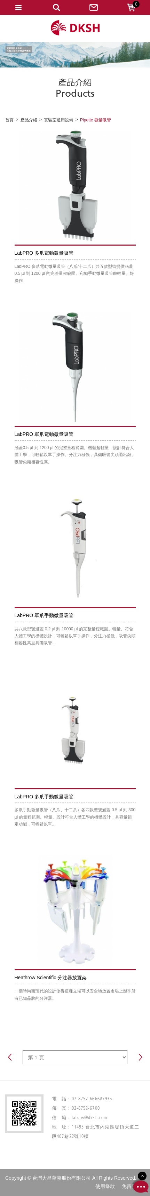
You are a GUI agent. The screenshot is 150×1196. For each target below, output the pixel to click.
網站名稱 (75, 28)
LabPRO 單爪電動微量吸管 (44, 434)
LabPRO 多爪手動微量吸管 (44, 796)
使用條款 (105, 1186)
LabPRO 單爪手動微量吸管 (44, 615)
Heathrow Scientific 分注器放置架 (51, 977)
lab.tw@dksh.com (90, 1118)
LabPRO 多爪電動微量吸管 (44, 253)
